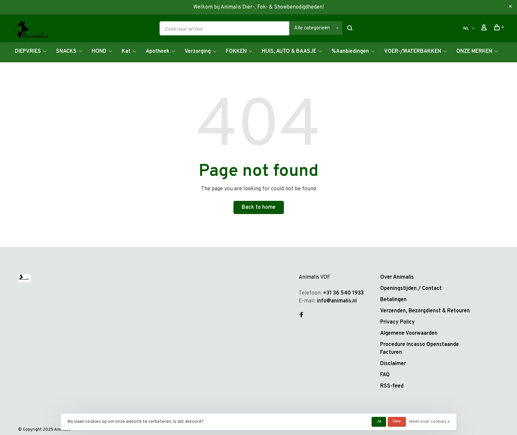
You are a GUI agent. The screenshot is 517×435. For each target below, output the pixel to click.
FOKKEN (236, 51)
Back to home (259, 207)
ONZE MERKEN (474, 51)
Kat (126, 51)
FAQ (385, 375)
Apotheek (157, 51)
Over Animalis (397, 277)
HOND (99, 51)
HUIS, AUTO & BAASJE (289, 51)
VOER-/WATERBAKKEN (412, 51)
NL (466, 28)
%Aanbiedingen (350, 51)
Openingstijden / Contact (411, 288)
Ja (379, 421)
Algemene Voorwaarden (409, 333)
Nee (397, 421)
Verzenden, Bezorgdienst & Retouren (425, 311)
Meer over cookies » (429, 421)
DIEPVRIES (28, 51)
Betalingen (393, 299)
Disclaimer (393, 363)
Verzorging (198, 51)
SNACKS (66, 51)
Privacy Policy (397, 322)
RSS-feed (392, 386)
